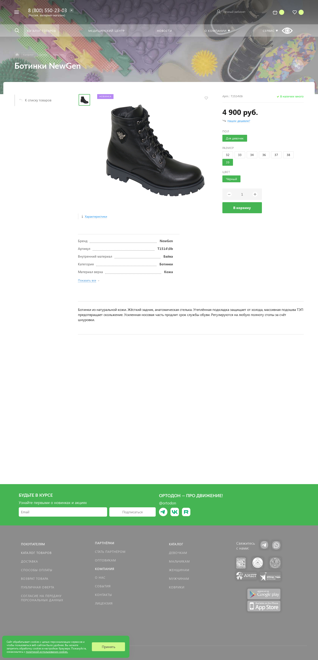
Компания (104, 569)
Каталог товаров (36, 553)
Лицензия (104, 603)
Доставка (29, 561)
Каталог (176, 544)
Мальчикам (179, 561)
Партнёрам (104, 543)
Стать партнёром (110, 552)
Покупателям (33, 544)
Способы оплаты (36, 570)
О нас (100, 577)
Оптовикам (105, 560)
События (103, 586)
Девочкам (178, 553)
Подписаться (132, 512)
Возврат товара (34, 578)
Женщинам (179, 570)
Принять (108, 646)
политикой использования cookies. (47, 651)
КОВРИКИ (176, 587)
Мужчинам (179, 578)
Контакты (103, 595)
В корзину (242, 207)
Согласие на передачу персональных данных (42, 598)
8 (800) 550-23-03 (47, 10)
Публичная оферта (37, 587)
